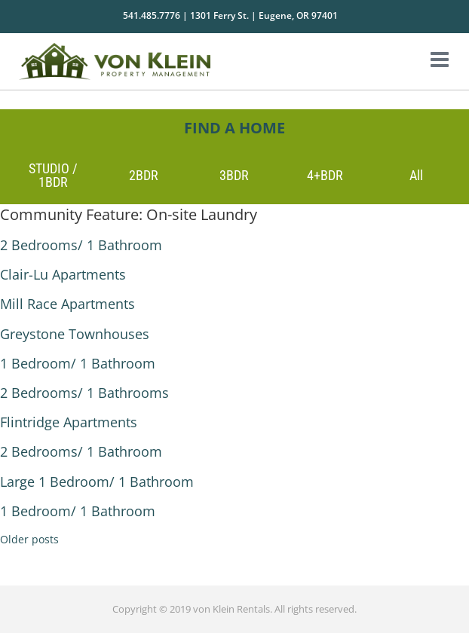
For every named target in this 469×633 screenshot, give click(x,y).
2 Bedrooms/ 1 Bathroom (81, 245)
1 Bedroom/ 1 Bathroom (77, 363)
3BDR (234, 175)
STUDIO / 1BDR (53, 175)
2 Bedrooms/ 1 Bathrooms (84, 393)
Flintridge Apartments (68, 422)
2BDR (143, 175)
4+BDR (325, 175)
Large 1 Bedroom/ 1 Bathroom (97, 481)
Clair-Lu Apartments (63, 274)
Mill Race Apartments (67, 304)
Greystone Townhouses (74, 334)
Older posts (29, 539)
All (416, 175)
